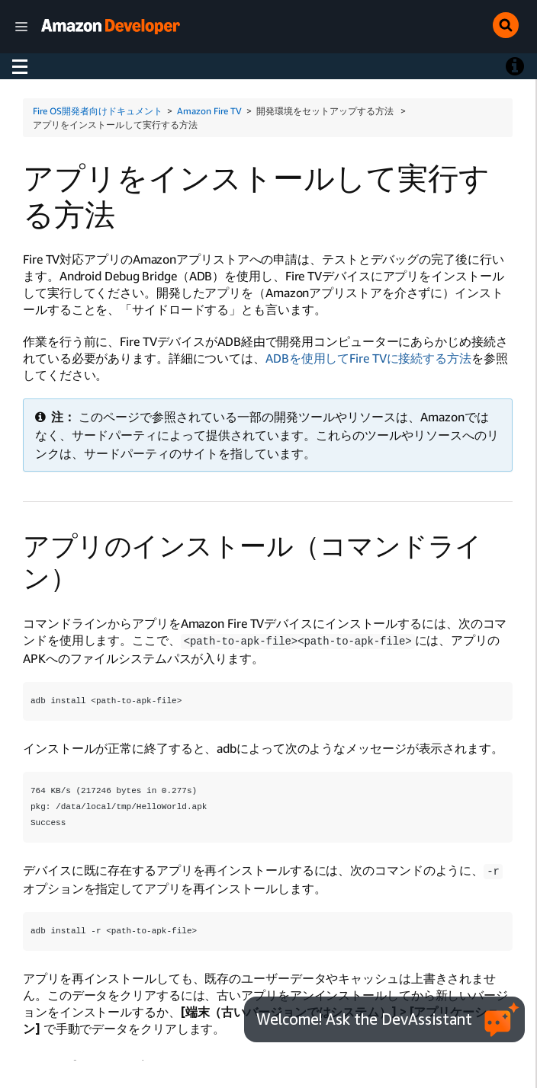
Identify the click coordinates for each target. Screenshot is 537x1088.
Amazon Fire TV (209, 111)
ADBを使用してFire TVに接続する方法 (368, 358)
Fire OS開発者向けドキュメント (97, 111)
